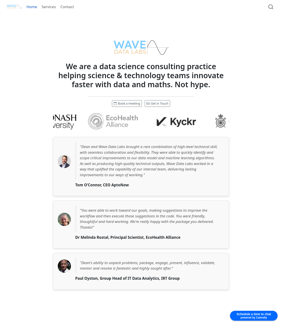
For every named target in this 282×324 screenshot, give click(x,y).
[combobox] (271, 7)
